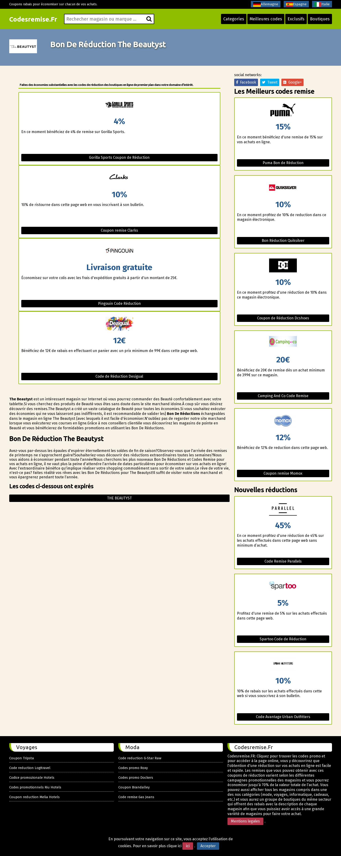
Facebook (246, 82)
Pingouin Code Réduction (119, 303)
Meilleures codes (266, 19)
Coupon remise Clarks (119, 230)
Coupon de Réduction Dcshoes (283, 318)
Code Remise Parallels (283, 561)
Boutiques (320, 19)
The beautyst (119, 498)
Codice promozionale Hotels (31, 777)
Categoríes (233, 19)
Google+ (292, 82)
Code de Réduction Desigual (119, 376)
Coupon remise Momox (283, 473)
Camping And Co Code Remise (283, 396)
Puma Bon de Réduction (283, 163)
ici (188, 846)
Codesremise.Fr (33, 19)
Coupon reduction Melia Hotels (34, 797)
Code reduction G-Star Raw (139, 758)
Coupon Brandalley (134, 787)
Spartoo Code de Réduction (283, 639)
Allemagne (265, 4)
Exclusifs (296, 19)
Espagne (296, 4)
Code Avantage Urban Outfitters (283, 717)
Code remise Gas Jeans (136, 797)
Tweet (269, 82)
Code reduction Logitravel (29, 768)
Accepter (208, 846)
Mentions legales (245, 821)
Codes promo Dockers (135, 777)
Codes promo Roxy (133, 768)
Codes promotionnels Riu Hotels (35, 787)
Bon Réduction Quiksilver (283, 240)
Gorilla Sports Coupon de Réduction (119, 157)
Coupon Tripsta (21, 758)
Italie (322, 4)
